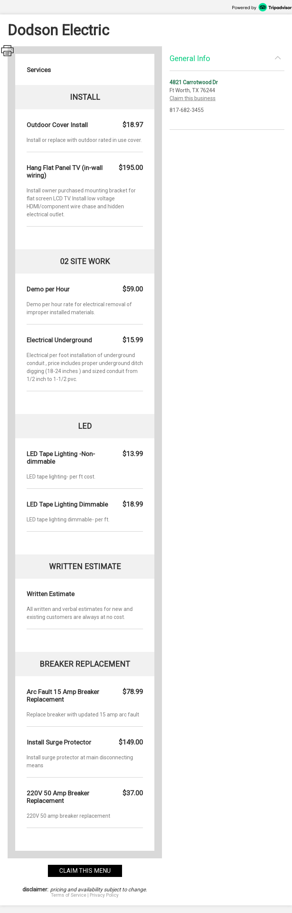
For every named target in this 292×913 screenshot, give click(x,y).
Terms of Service (68, 895)
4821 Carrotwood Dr (194, 82)
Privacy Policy (104, 895)
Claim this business (193, 98)
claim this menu (85, 870)
